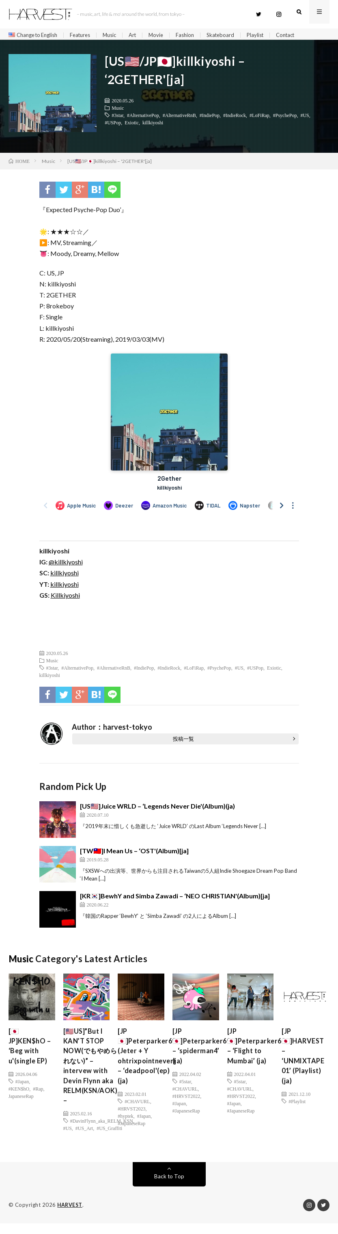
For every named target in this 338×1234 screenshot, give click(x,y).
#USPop (113, 125)
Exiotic (132, 125)
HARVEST (70, 1215)
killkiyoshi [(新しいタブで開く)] (64, 575)
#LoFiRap (259, 117)
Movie (167, 35)
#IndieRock (234, 117)
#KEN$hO (19, 1095)
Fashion (197, 35)
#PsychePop (285, 117)
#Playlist (297, 1109)
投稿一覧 (183, 741)
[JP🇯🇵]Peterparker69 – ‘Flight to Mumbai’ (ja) (258, 1050)
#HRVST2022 (186, 1102)
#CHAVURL (137, 1109)
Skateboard (234, 35)
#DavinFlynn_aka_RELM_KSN (101, 1131)
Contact (302, 35)
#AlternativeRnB (179, 117)
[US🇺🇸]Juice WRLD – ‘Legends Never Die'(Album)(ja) (157, 809)
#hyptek (125, 1124)
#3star (117, 117)
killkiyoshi (152, 125)
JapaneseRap (21, 1102)
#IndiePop (210, 117)
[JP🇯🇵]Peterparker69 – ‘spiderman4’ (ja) (203, 1050)
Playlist (270, 35)
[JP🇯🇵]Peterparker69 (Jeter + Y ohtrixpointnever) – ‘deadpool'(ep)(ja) (149, 1061)
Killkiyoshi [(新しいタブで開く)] (65, 598)
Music (118, 35)
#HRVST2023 (131, 1117)
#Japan (22, 1087)
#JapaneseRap (131, 1131)
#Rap (38, 1095)
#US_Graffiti (109, 1138)
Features (86, 35)
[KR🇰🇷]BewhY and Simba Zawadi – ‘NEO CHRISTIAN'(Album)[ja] (175, 898)
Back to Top (169, 1187)
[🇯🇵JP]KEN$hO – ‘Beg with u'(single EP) (32, 1050)
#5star (185, 1087)
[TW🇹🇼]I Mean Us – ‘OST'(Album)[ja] (134, 853)
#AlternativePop (143, 117)
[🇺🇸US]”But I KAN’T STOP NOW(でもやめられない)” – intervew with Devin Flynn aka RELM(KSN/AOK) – (93, 1072)
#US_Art (84, 1138)
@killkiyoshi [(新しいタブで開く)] (66, 564)
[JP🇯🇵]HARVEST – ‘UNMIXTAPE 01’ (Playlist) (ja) (305, 1061)
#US (304, 117)
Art (142, 35)
